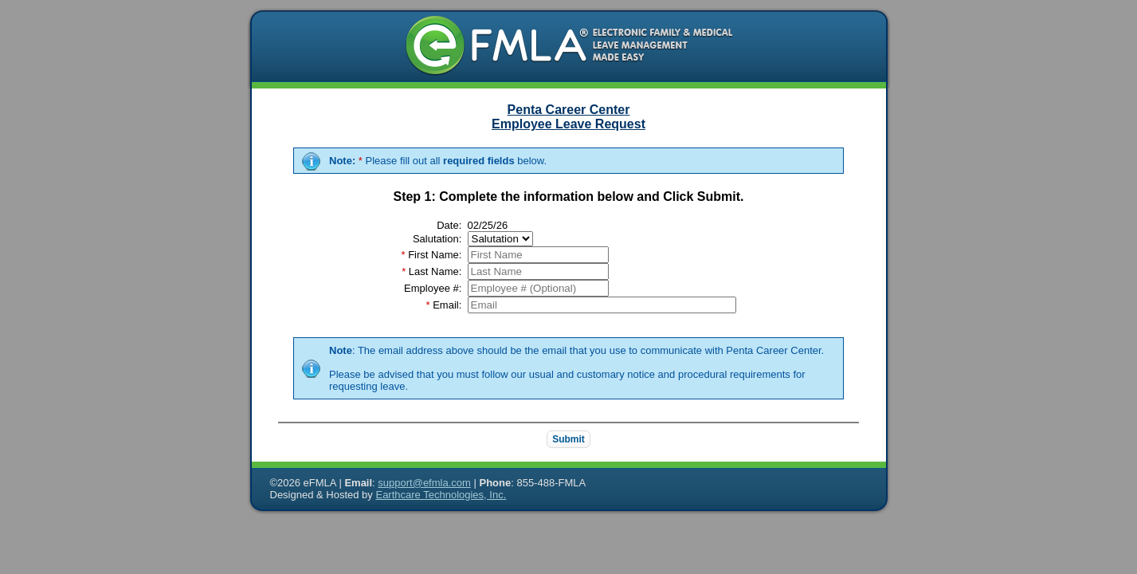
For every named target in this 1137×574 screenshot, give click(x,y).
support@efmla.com (424, 483)
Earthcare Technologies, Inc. (440, 495)
